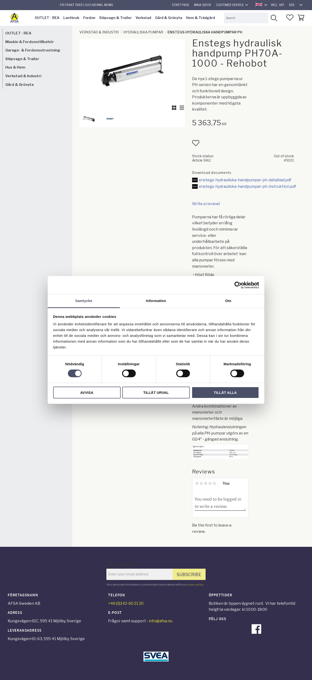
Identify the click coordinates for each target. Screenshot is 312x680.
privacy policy (194, 584)
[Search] (273, 18)
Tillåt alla (225, 392)
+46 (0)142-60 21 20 (125, 603)
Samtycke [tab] (83, 301)
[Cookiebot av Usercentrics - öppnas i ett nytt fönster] (238, 285)
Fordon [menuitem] (89, 18)
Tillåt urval (156, 392)
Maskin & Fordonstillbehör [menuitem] (29, 41)
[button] (289, 17)
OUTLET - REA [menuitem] (47, 18)
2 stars (201, 483)
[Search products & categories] (246, 18)
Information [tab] (156, 301)
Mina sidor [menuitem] (202, 5)
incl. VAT (277, 5)
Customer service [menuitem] (230, 5)
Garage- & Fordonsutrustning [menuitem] (32, 50)
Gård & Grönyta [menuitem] (168, 18)
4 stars (210, 483)
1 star (197, 483)
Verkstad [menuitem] (143, 18)
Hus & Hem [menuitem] (15, 67)
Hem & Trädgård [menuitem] (200, 18)
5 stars (214, 483)
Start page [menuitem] (180, 5)
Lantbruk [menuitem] (71, 18)
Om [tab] (228, 301)
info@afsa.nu (160, 621)
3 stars (205, 483)
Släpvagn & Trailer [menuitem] (115, 18)
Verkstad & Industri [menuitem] (23, 76)
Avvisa (86, 392)
